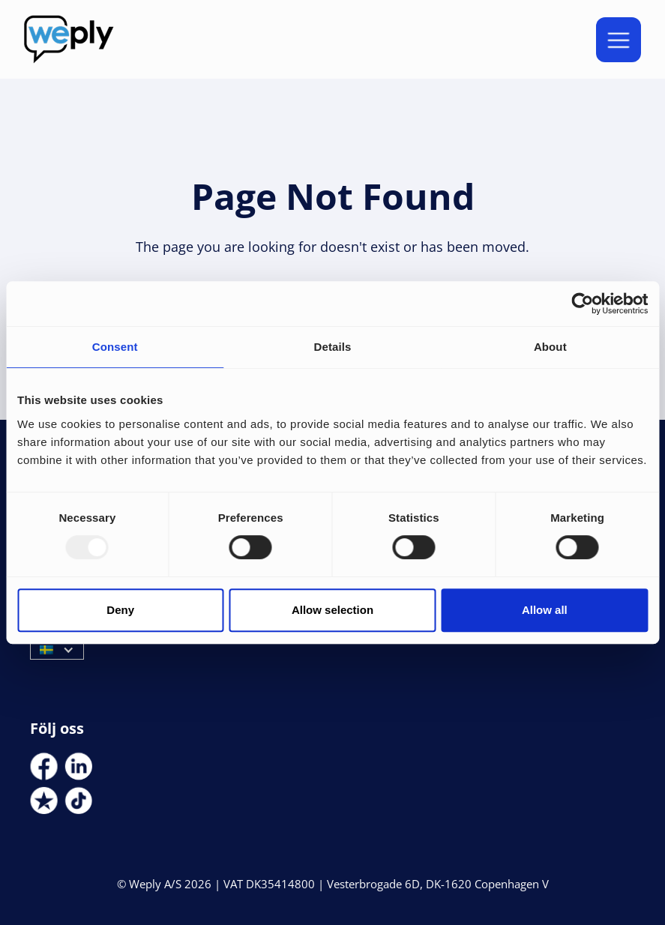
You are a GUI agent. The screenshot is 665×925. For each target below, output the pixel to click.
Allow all (545, 609)
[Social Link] (44, 766)
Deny (120, 609)
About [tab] (550, 346)
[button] (618, 39)
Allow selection (332, 609)
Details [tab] (333, 346)
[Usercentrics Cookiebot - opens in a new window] (582, 303)
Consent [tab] (115, 346)
